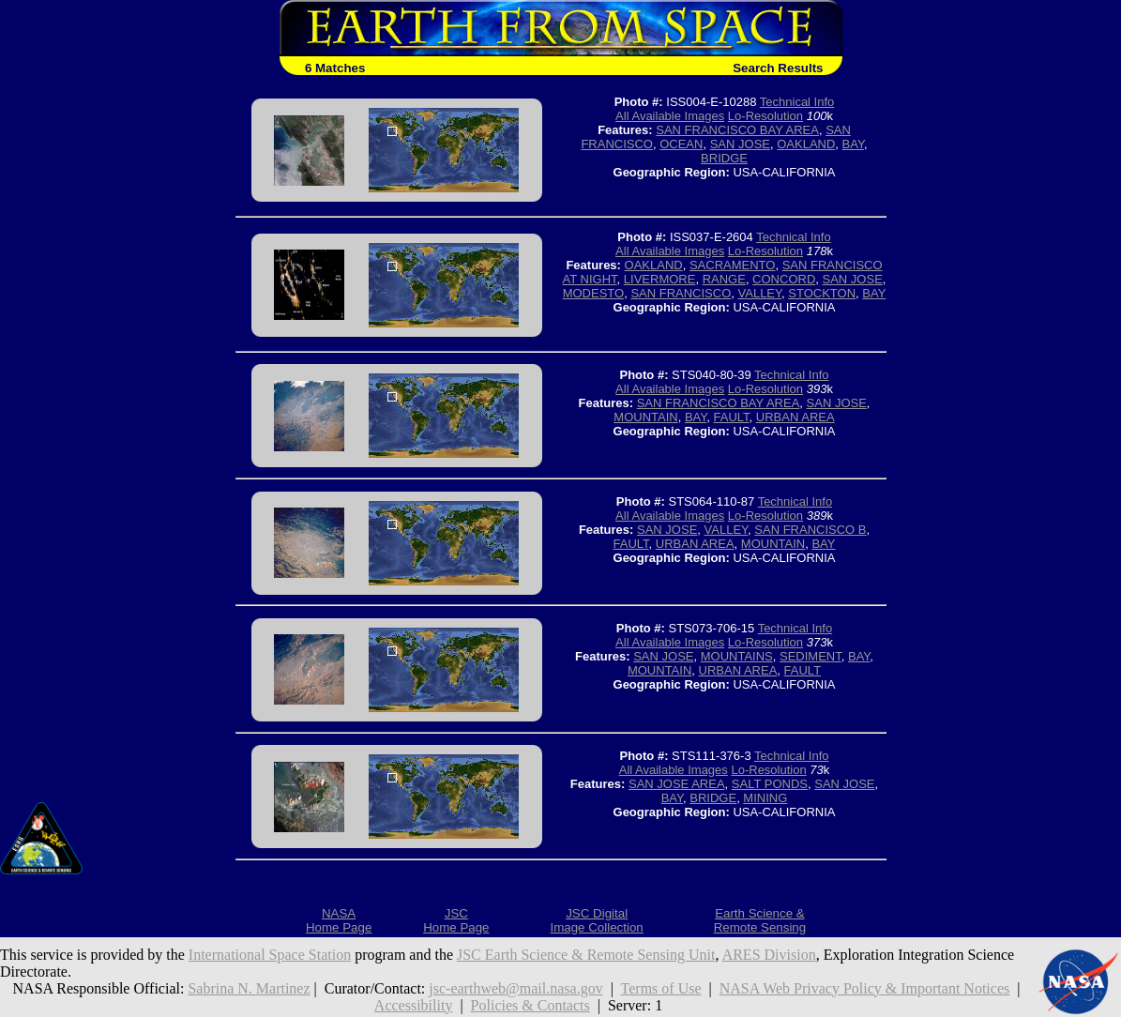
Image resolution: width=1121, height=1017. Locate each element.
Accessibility (413, 1005)
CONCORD (783, 279)
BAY (853, 144)
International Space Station (270, 955)
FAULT (732, 417)
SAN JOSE (740, 144)
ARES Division (769, 955)
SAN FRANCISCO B (810, 530)
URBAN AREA (795, 417)
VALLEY (760, 293)
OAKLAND (806, 144)
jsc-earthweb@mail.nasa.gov (515, 988)
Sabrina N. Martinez (249, 988)
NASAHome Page (338, 920)
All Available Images (669, 116)
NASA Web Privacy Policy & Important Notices (865, 988)
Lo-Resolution (765, 116)
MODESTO (594, 293)
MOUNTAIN (645, 417)
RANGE (724, 279)
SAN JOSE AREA (677, 784)
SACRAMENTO (732, 265)
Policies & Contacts (530, 1005)
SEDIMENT (810, 656)
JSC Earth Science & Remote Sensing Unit (586, 955)
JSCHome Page (456, 920)
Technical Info (797, 102)
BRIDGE (724, 158)
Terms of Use (661, 988)
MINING (765, 798)
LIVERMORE (660, 279)
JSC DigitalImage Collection (596, 920)
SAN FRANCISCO (680, 293)
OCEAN (681, 144)
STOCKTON (822, 293)
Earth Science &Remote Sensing (760, 920)
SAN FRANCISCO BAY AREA (737, 130)
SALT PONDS (770, 784)
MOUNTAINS (737, 656)
